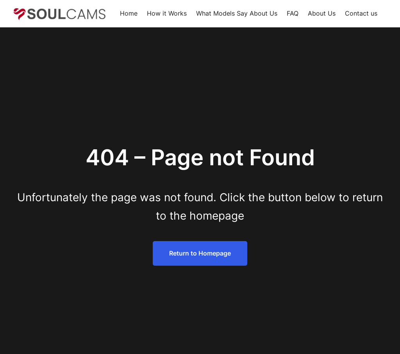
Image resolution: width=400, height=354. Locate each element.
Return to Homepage (200, 253)
